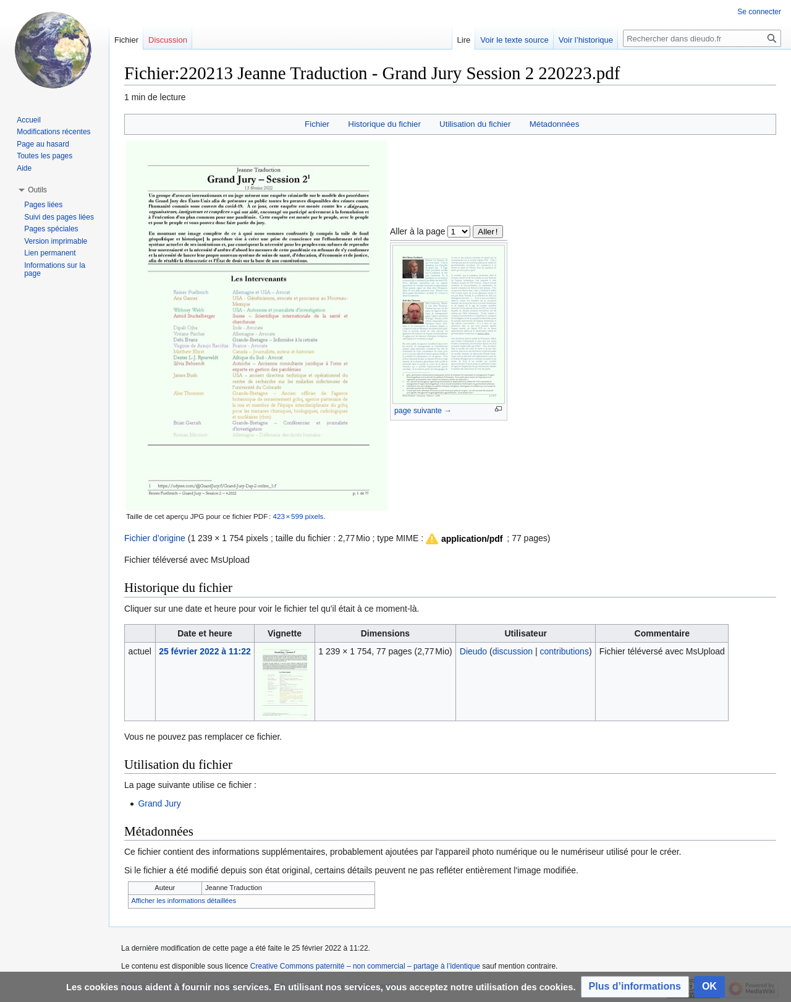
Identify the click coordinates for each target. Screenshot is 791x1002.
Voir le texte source (514, 40)
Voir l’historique (586, 40)
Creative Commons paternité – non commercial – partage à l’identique (365, 966)
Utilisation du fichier (474, 124)
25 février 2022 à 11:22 (205, 651)
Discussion (167, 40)
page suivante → (423, 410)
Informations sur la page (54, 269)
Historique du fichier (384, 124)
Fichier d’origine (154, 538)
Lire (464, 40)
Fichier (317, 124)
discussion (513, 651)
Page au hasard (43, 144)
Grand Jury (159, 803)
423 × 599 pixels (298, 516)
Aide (24, 168)
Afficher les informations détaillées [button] (184, 900)
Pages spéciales (51, 229)
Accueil (29, 120)
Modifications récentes (53, 131)
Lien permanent (49, 253)
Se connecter (759, 11)
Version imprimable (55, 241)
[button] (463, 539)
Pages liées (43, 204)
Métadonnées (555, 124)
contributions (564, 651)
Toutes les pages (44, 156)
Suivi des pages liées (59, 217)
